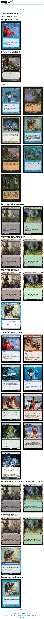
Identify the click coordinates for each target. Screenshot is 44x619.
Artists (8, 615)
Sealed (19, 615)
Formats (13, 615)
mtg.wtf (7, 2)
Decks (29, 615)
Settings (22, 617)
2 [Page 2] (22, 609)
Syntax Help (17, 613)
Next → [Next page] (25, 609)
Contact (28, 613)
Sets (4, 615)
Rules (23, 613)
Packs (24, 615)
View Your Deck (36, 615)
